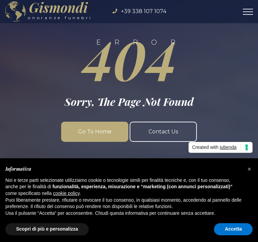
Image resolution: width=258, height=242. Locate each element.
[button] (249, 169)
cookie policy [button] (66, 193)
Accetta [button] (233, 229)
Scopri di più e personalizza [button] (47, 229)
